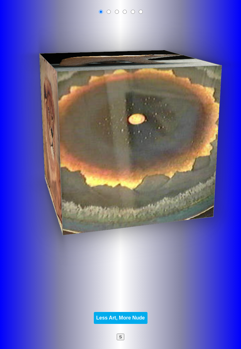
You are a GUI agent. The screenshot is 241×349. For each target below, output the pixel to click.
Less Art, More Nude (120, 317)
